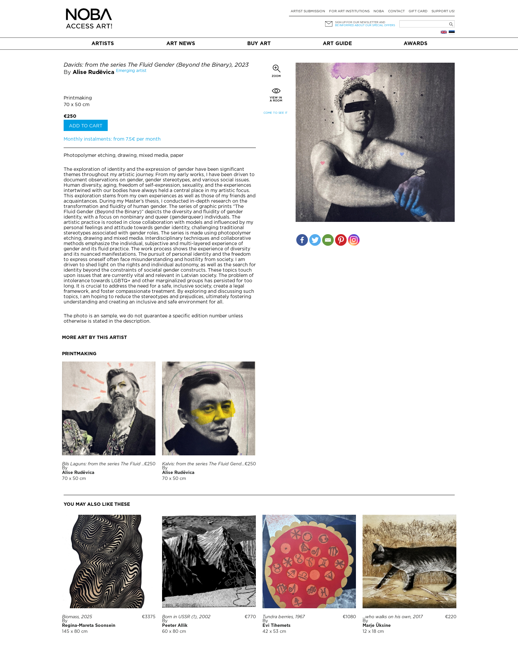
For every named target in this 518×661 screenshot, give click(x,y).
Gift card (418, 11)
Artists (102, 43)
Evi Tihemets (276, 626)
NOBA (379, 11)
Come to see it (275, 113)
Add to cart (85, 126)
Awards (416, 43)
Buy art (259, 43)
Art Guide (337, 43)
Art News (180, 43)
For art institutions (349, 11)
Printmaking (78, 98)
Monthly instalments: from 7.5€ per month (112, 139)
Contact (396, 11)
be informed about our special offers (365, 25)
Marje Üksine (377, 626)
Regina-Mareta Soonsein (88, 626)
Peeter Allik (175, 626)
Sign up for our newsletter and (360, 22)
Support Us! (443, 11)
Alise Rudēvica (94, 72)
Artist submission (308, 11)
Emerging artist (131, 71)
